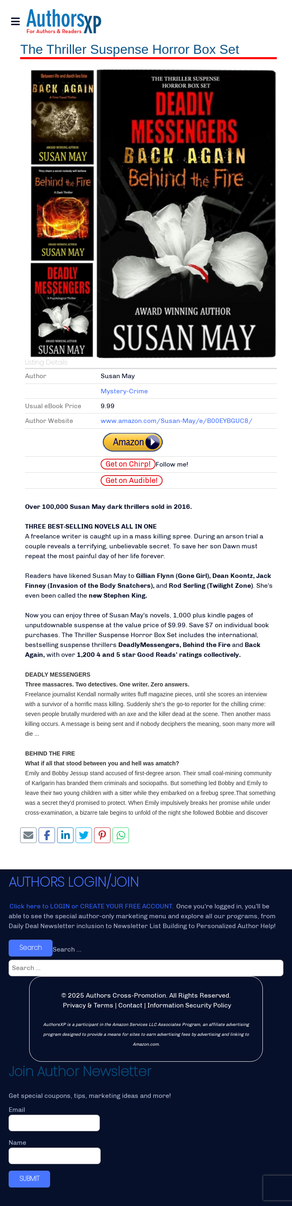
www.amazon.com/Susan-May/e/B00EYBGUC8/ (177, 421)
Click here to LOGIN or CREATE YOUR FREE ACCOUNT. (92, 906)
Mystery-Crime (124, 391)
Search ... (67, 949)
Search (30, 947)
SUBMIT (29, 1178)
